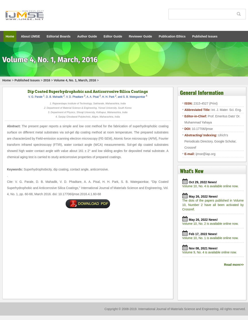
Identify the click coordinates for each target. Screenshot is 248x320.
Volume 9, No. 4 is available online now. (210, 252)
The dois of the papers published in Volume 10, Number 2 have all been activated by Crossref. (213, 205)
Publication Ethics (172, 36)
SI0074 (87, 204)
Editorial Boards (59, 36)
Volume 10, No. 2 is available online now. (211, 223)
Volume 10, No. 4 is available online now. (211, 186)
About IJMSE (30, 36)
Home (10, 36)
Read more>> (234, 264)
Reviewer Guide (140, 36)
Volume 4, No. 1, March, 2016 (75, 80)
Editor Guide (113, 36)
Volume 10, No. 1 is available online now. (211, 238)
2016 (46, 80)
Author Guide (87, 36)
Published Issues (204, 36)
